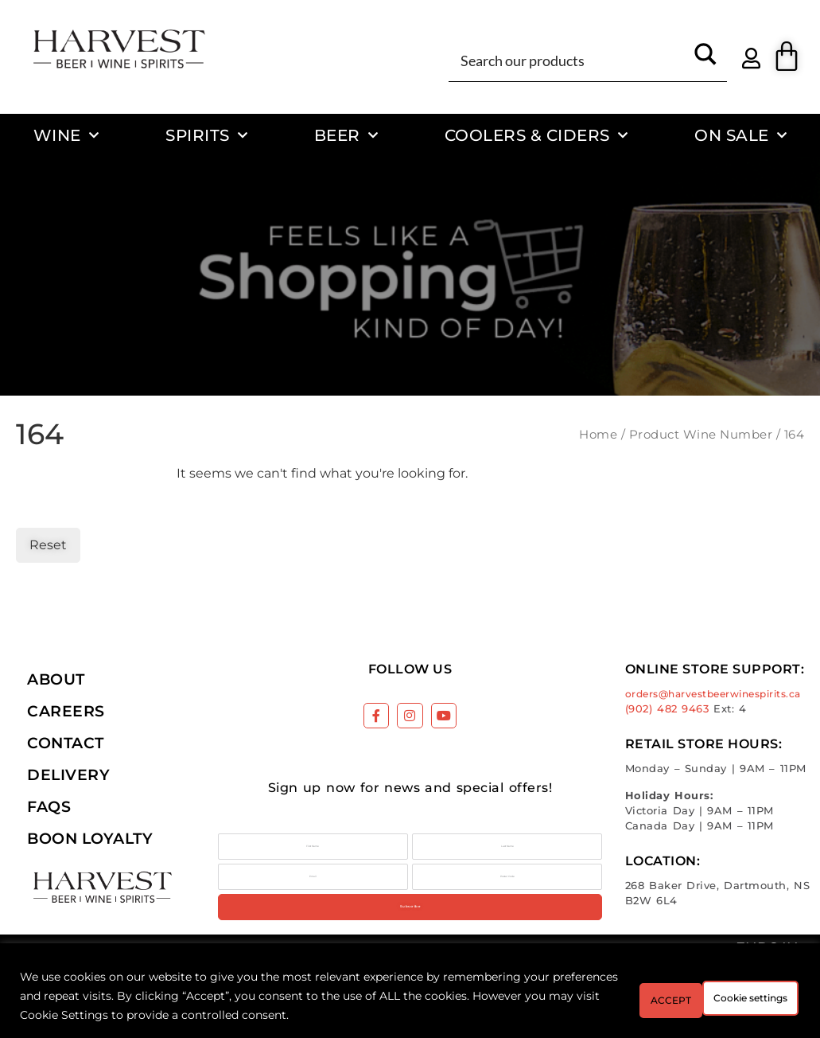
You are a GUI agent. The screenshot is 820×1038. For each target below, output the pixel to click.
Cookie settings (635, 996)
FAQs (49, 806)
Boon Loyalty (90, 838)
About (56, 679)
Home (598, 434)
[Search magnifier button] (705, 60)
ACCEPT (755, 996)
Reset (48, 544)
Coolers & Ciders (536, 135)
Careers (66, 710)
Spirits (206, 135)
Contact (65, 742)
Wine (66, 135)
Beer (346, 135)
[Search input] (570, 60)
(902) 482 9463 (667, 709)
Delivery (68, 774)
